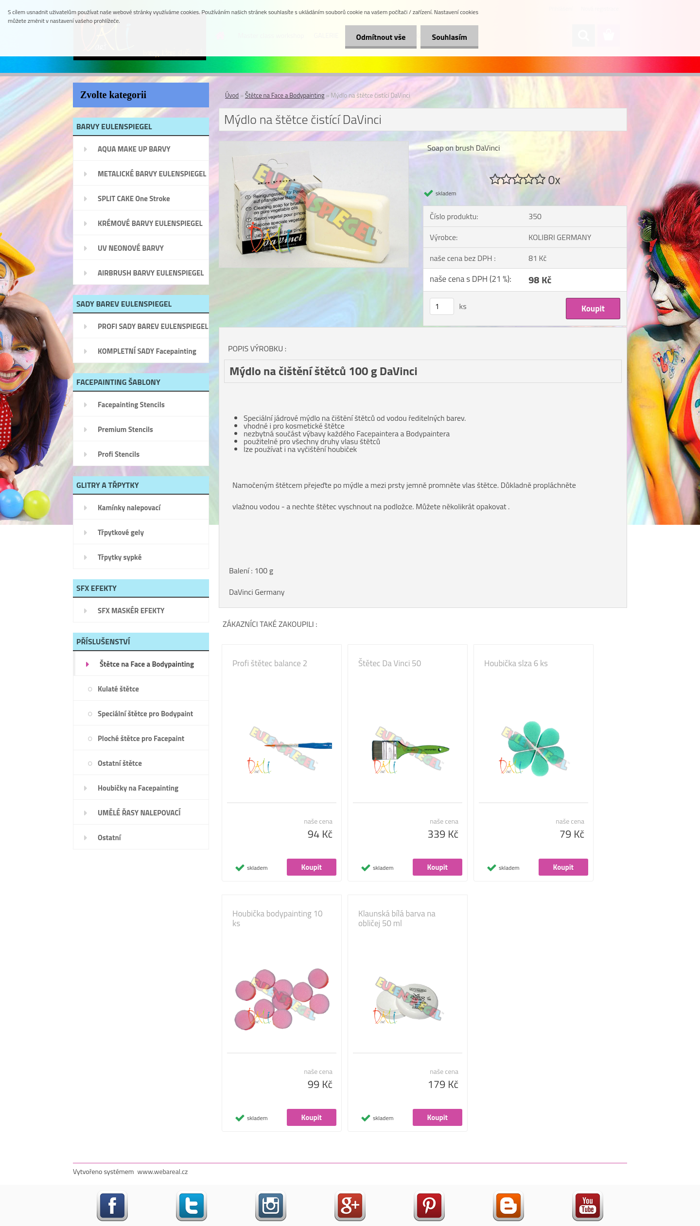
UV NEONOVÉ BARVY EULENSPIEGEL (131, 251)
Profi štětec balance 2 (269, 663)
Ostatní (109, 837)
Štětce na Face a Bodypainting (147, 664)
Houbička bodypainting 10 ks (277, 918)
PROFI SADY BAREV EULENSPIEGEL (153, 326)
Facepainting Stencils (131, 404)
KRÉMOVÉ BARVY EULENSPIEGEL (150, 223)
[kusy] (442, 306)
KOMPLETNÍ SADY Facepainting (147, 351)
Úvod (232, 95)
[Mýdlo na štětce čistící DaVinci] (313, 145)
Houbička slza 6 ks (516, 663)
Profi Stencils (119, 454)
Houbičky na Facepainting (138, 788)
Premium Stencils (125, 429)
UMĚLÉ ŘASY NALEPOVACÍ (139, 812)
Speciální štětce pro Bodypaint (145, 713)
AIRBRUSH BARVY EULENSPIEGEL (151, 272)
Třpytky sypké (119, 557)
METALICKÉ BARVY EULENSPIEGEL (152, 173)
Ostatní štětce (120, 763)
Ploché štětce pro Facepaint (141, 738)
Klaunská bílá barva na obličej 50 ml (397, 918)
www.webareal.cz (163, 1171)
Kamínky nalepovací (129, 507)
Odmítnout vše (378, 37)
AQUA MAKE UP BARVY (134, 149)
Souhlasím (448, 37)
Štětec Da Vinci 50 (389, 663)
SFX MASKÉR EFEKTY (131, 610)
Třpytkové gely (121, 532)
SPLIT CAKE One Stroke (134, 198)
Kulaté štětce (118, 688)
